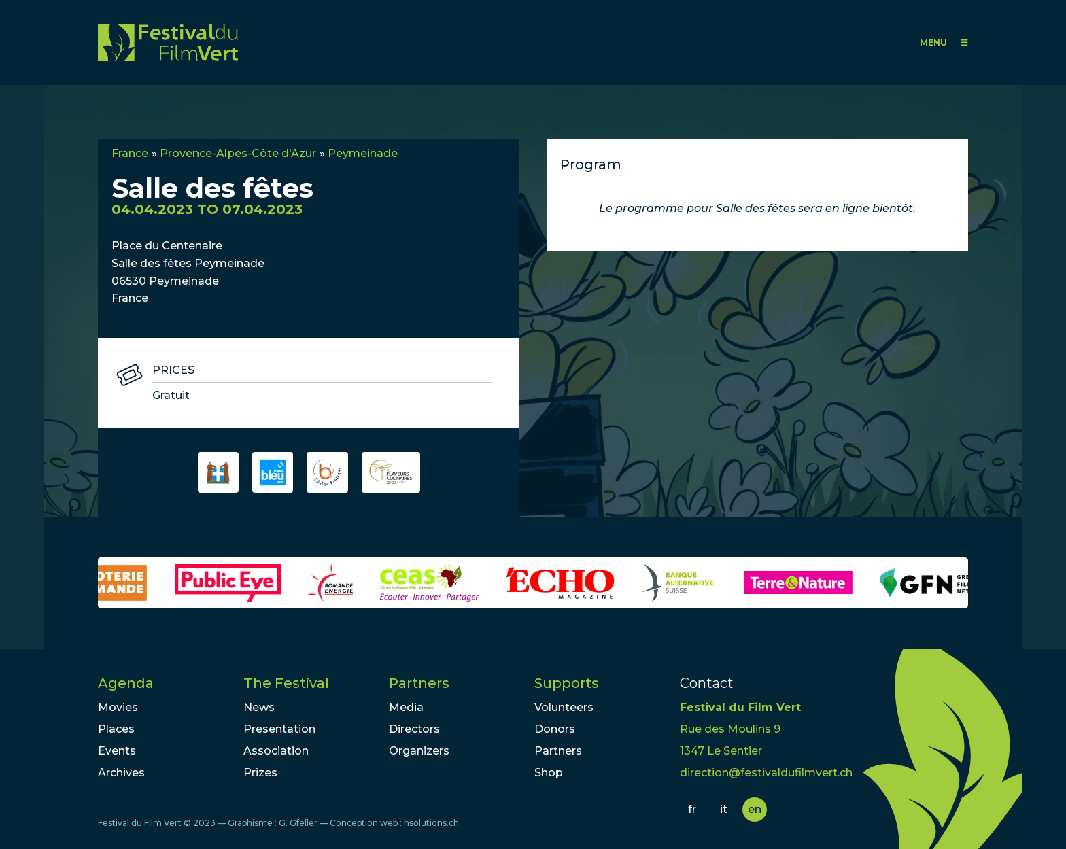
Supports (566, 683)
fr (692, 809)
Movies (118, 707)
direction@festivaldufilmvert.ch (766, 772)
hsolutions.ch (431, 823)
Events (117, 750)
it (723, 809)
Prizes (260, 772)
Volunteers (564, 707)
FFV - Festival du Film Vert (168, 42)
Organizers (419, 750)
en (754, 809)
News (259, 707)
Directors (414, 729)
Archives (121, 772)
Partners (419, 683)
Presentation (279, 729)
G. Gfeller (298, 823)
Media (406, 707)
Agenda (126, 683)
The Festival (286, 683)
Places (116, 729)
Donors (554, 729)
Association (276, 750)
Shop (548, 772)
